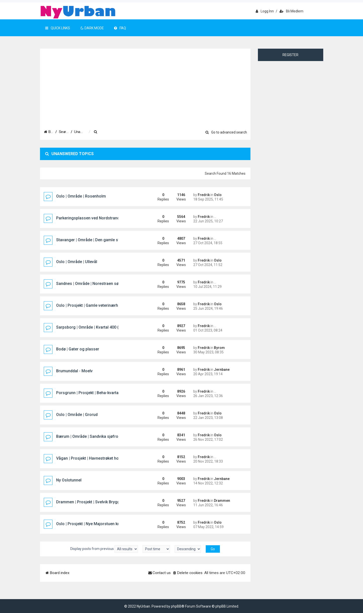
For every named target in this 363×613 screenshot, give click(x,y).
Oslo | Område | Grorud (77, 414)
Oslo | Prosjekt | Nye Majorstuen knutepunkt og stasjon (106, 523)
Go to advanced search (226, 132)
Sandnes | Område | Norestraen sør (88, 283)
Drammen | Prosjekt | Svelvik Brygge (89, 502)
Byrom (219, 348)
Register (290, 55)
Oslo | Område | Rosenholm (81, 196)
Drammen (222, 501)
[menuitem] (130, 132)
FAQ (120, 28)
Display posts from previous (104, 549)
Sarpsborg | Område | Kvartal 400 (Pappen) (95, 327)
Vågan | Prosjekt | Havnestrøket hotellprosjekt (97, 458)
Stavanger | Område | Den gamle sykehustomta (99, 240)
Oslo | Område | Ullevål (76, 261)
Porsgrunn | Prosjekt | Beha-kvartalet (89, 392)
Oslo (218, 195)
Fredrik (204, 195)
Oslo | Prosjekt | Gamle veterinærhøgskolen (95, 305)
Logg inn (265, 11)
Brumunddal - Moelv (74, 371)
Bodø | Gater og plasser (77, 349)
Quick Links (57, 28)
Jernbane (222, 370)
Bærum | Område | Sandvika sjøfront (89, 436)
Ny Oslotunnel (68, 480)
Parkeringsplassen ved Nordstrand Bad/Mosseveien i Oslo (109, 218)
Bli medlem (291, 11)
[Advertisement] (145, 86)
